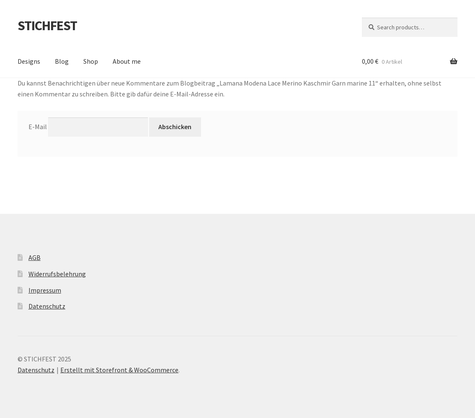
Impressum (44, 290)
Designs (29, 61)
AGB (34, 257)
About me (127, 61)
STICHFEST (47, 25)
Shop (90, 61)
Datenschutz (46, 306)
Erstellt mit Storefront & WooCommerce (119, 370)
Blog (62, 61)
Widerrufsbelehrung (57, 274)
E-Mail (37, 126)
